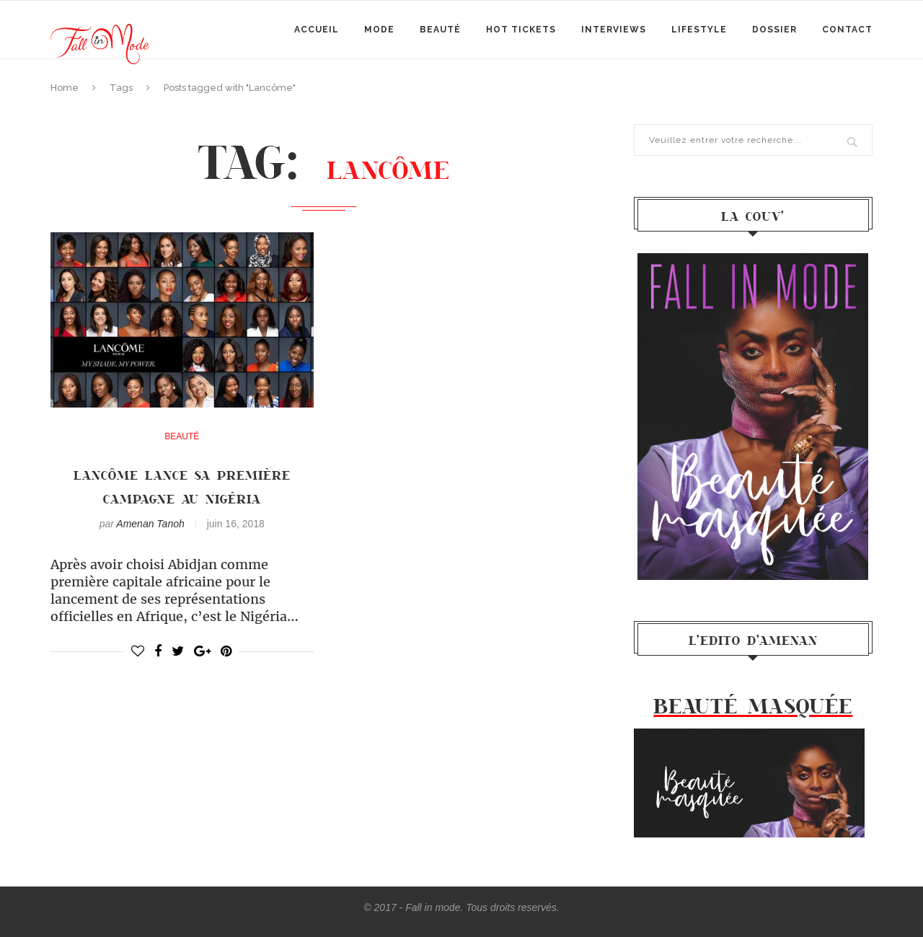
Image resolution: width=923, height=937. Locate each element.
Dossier (774, 30)
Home (64, 87)
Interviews (613, 30)
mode (379, 30)
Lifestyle (699, 30)
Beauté (440, 30)
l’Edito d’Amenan (753, 639)
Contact (847, 30)
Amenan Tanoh (150, 523)
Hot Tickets (521, 30)
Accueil (316, 30)
